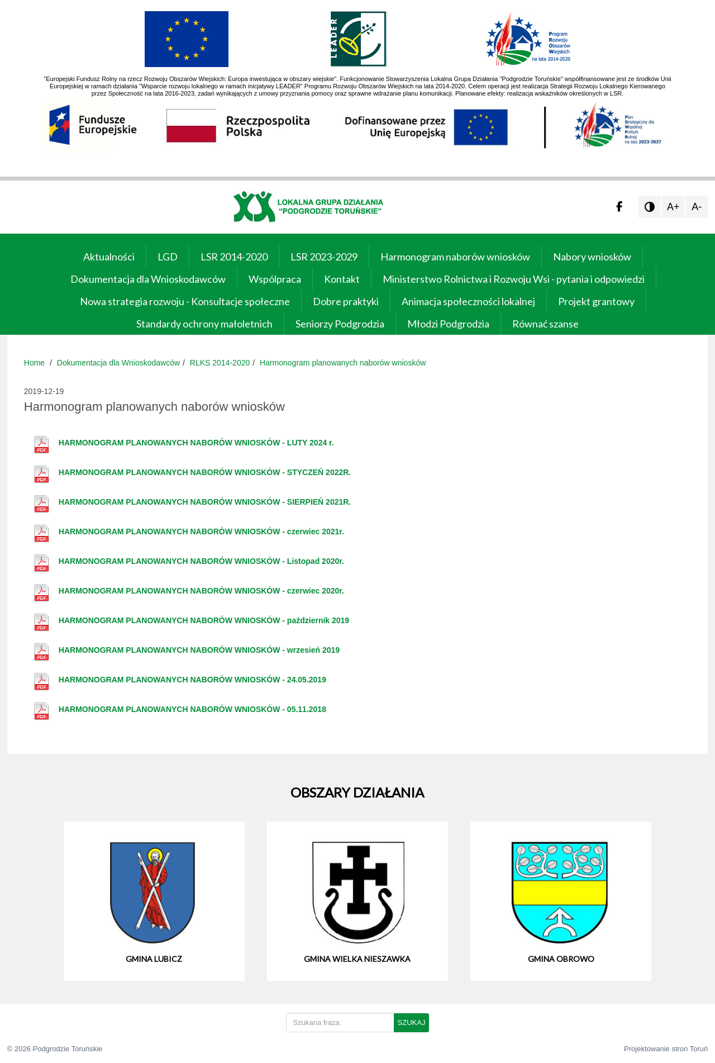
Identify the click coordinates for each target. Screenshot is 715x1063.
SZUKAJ (412, 1022)
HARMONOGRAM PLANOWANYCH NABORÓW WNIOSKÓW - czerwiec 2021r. (201, 531)
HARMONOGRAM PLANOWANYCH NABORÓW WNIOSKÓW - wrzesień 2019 (199, 650)
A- (697, 206)
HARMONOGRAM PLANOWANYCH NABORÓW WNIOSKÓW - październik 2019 (204, 620)
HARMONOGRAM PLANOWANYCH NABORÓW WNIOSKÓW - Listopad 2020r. (201, 561)
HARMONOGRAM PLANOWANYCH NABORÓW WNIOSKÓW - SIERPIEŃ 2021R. (205, 501)
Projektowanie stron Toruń (666, 1049)
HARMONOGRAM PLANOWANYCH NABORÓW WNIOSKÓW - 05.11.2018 (192, 709)
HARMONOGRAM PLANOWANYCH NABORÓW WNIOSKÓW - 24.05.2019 (192, 679)
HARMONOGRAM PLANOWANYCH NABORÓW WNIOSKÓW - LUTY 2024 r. (196, 442)
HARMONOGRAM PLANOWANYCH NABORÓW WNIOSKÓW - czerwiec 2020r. (201, 590)
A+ (673, 206)
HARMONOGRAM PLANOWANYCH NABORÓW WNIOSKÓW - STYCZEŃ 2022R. (205, 472)
